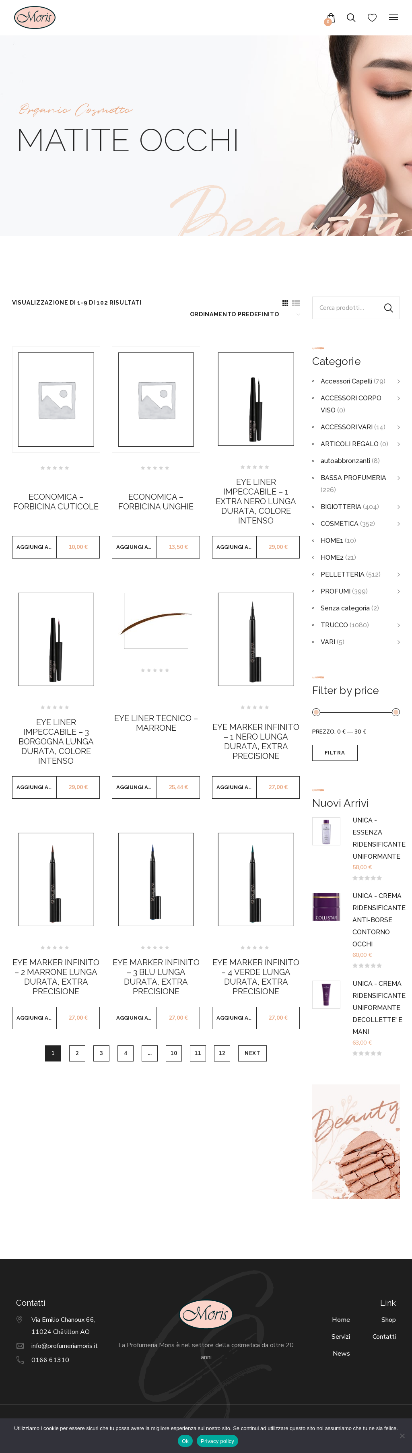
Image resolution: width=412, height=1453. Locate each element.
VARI (328, 642)
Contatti (384, 1336)
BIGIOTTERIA (341, 507)
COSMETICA (339, 524)
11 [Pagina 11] (198, 1053)
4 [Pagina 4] (126, 1053)
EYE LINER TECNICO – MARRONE (156, 723)
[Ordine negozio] (243, 314)
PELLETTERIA (343, 574)
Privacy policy (217, 1441)
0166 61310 (50, 1360)
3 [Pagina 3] (101, 1053)
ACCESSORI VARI (347, 427)
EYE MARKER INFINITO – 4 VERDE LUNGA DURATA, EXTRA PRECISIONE (255, 977)
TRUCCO (334, 625)
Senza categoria (345, 608)
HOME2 (332, 557)
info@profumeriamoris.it (64, 1346)
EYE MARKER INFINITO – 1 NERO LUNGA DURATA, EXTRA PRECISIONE (255, 741)
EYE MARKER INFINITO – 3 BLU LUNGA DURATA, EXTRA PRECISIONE (156, 977)
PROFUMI (335, 591)
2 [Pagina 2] (77, 1053)
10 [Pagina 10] (174, 1053)
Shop (388, 1319)
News (341, 1353)
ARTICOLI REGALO (350, 444)
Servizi (341, 1336)
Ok (185, 1441)
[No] (402, 1436)
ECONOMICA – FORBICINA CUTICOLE (56, 501)
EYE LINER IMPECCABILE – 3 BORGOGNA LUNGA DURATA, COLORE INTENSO (56, 741)
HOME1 (332, 540)
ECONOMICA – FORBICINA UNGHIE (156, 501)
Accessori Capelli (346, 381)
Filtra (335, 753)
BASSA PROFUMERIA (353, 478)
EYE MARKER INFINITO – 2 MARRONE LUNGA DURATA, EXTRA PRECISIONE (55, 977)
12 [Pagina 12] (222, 1053)
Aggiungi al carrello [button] (36, 547)
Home (341, 1319)
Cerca (388, 308)
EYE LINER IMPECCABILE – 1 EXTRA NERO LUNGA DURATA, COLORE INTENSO (256, 501)
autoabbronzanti (345, 461)
